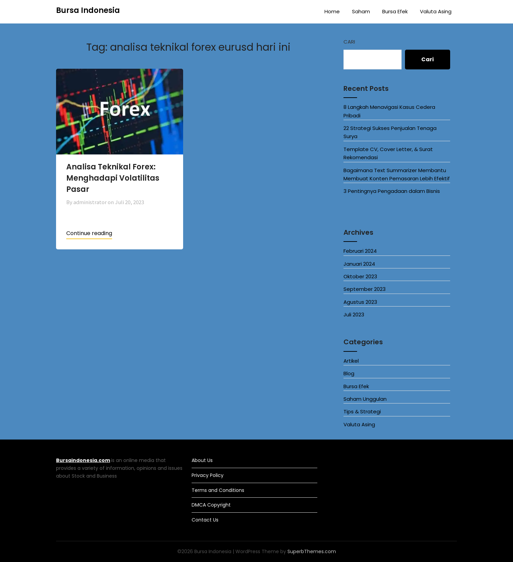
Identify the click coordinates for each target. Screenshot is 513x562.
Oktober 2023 (360, 276)
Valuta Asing (436, 11)
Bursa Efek (395, 11)
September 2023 (364, 289)
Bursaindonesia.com (83, 460)
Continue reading (89, 233)
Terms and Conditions (218, 490)
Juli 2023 (353, 314)
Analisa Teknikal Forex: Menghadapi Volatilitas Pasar (112, 178)
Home (332, 11)
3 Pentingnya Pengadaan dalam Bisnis (391, 191)
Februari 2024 (360, 250)
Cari (349, 41)
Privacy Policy (208, 475)
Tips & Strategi (362, 411)
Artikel (351, 360)
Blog (348, 373)
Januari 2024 (359, 263)
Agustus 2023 (360, 301)
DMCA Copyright (211, 504)
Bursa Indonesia (88, 10)
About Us (202, 460)
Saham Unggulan (365, 398)
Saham (361, 11)
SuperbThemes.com (311, 551)
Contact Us (205, 519)
